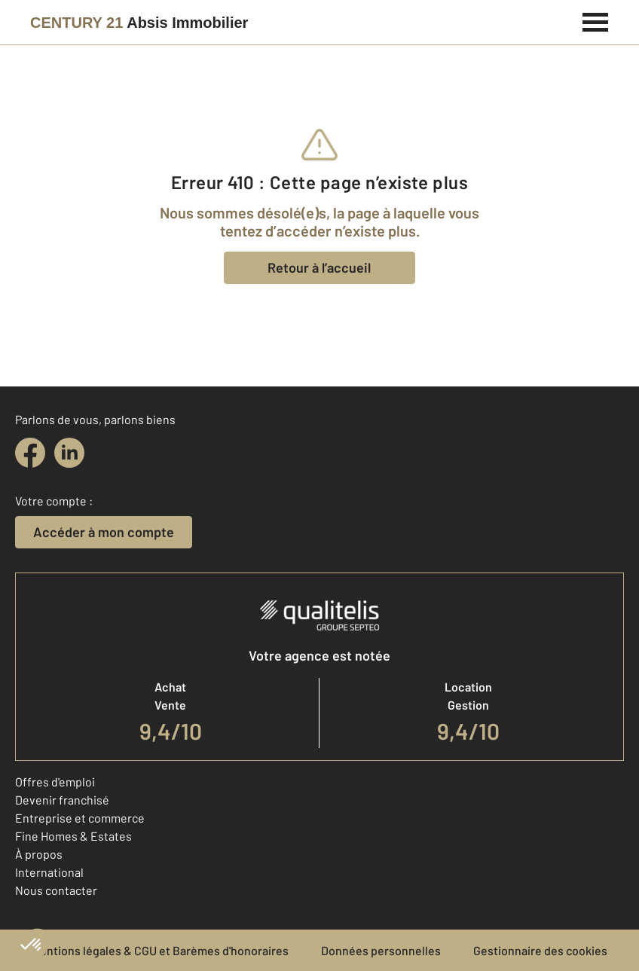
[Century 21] (139, 22)
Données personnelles (381, 950)
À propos (39, 854)
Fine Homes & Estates (73, 836)
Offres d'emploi (55, 781)
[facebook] (30, 453)
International (49, 872)
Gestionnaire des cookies (540, 950)
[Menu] (595, 20)
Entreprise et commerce (80, 818)
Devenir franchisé (62, 799)
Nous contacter (56, 890)
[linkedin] (69, 453)
